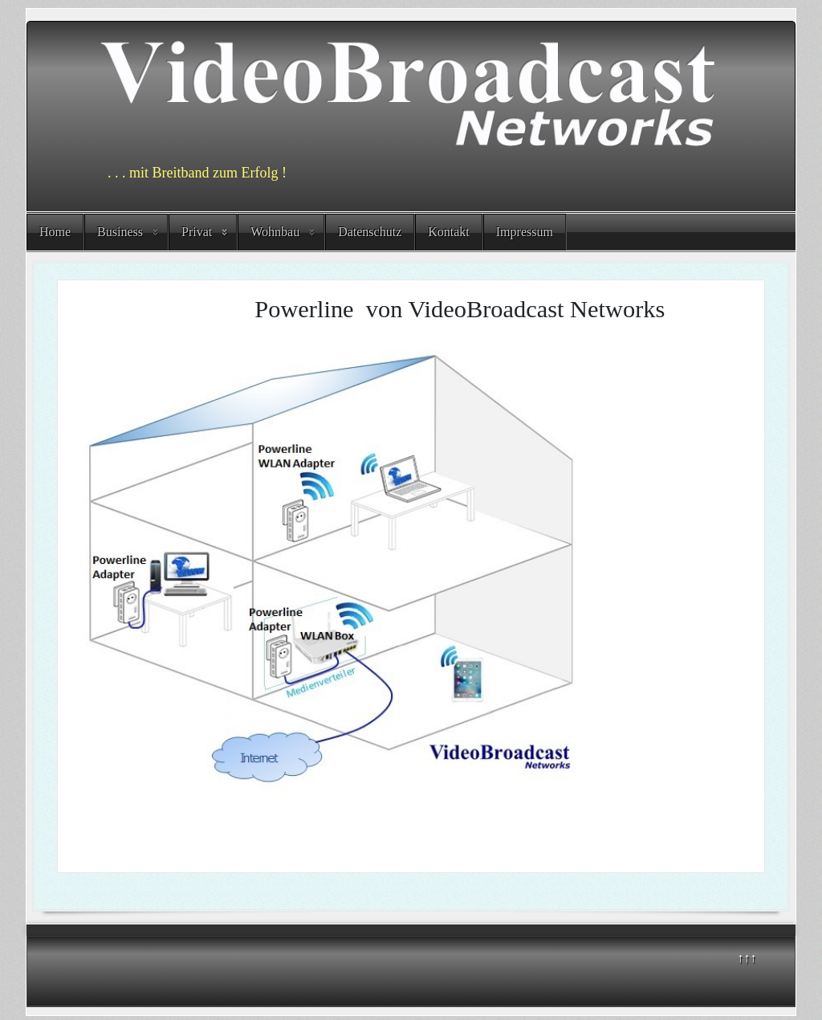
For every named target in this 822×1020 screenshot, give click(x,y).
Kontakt (449, 232)
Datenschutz (369, 232)
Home (55, 232)
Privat (196, 232)
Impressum (524, 232)
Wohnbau (274, 232)
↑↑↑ (746, 958)
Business (120, 232)
